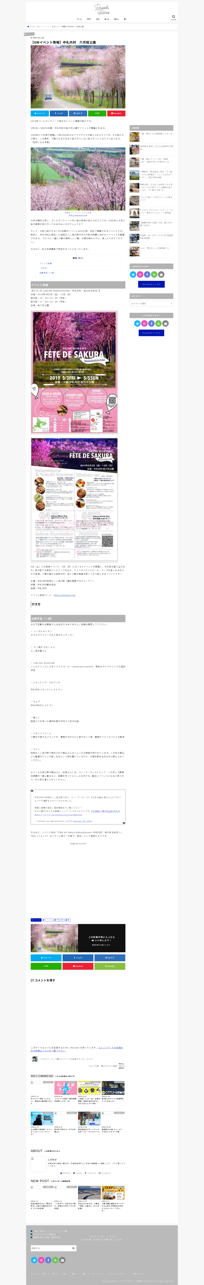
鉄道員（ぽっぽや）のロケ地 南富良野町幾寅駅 (156, 236)
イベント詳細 (46, 263)
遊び (98, 19)
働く (125, 19)
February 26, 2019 (82, 820)
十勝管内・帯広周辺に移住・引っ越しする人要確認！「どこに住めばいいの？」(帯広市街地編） (156, 174)
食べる (106, 19)
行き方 (44, 268)
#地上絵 (108, 811)
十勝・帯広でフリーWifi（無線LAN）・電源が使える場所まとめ (154, 160)
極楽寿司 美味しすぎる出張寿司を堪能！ (156, 147)
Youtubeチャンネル (151, 284)
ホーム (79, 19)
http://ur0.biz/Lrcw (78, 215)
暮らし (116, 19)
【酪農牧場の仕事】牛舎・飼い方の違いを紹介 (156, 224)
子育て (89, 19)
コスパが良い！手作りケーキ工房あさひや (156, 198)
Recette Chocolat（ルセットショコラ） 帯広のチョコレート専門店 (156, 211)
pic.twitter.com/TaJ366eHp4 (66, 814)
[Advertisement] (78, 877)
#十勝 (102, 811)
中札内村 (59, 920)
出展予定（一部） (48, 272)
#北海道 (95, 811)
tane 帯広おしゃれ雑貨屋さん (154, 248)
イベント (37, 920)
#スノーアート (44, 814)
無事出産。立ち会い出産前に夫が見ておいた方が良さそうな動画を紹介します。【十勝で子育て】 (156, 187)
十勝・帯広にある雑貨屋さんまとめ (156, 133)
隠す (81, 258)
